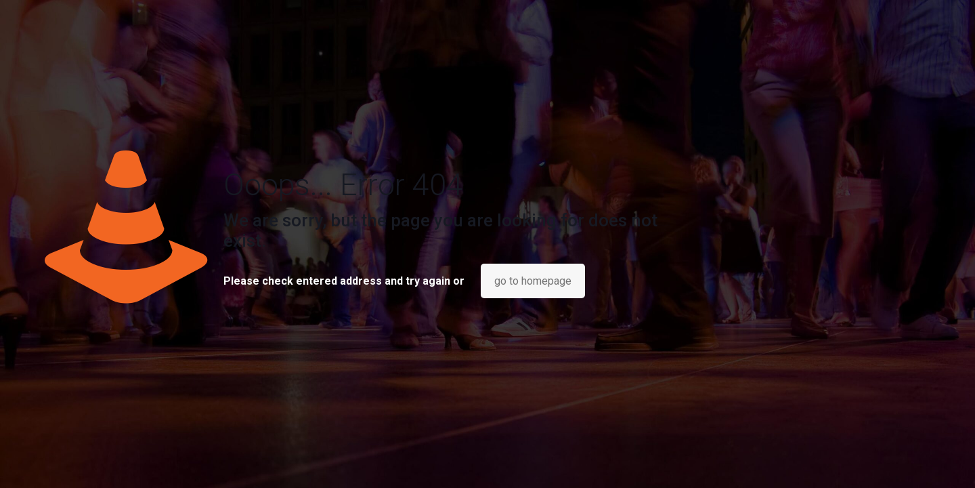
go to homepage (532, 280)
